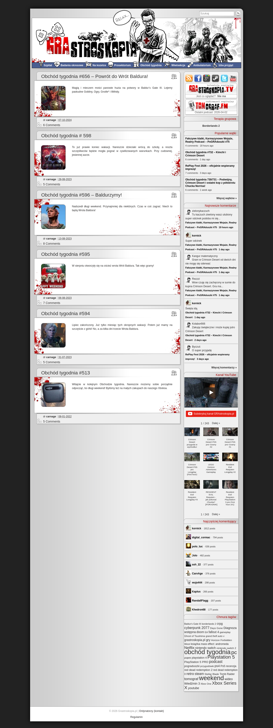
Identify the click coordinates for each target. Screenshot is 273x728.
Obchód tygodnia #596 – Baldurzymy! (81, 195)
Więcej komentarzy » (224, 367)
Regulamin (136, 717)
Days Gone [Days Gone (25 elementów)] (216, 628)
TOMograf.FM (210, 107)
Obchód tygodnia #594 (65, 313)
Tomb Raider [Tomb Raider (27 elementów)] (227, 674)
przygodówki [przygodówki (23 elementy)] (207, 666)
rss (189, 78)
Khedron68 (199, 609)
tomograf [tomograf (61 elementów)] (191, 679)
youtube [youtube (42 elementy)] (193, 688)
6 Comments (51, 125)
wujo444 (197, 582)
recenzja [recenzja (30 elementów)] (231, 666)
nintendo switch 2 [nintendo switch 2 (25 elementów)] (226, 648)
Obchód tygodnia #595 (65, 254)
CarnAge (197, 573)
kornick (196, 235)
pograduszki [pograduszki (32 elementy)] (192, 666)
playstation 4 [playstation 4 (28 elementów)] (199, 657)
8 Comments (51, 243)
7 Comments (51, 303)
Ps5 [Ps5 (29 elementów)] (223, 666)
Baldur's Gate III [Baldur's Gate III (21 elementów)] (192, 624)
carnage (51, 120)
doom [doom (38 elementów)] (200, 632)
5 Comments (51, 184)
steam (216, 78)
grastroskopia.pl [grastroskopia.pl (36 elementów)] (194, 640)
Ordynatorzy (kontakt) (151, 711)
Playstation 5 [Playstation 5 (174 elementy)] (221, 657)
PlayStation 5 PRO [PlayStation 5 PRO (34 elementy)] (196, 662)
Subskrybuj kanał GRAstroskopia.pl (211, 414)
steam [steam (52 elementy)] (199, 674)
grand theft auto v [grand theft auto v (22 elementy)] (215, 636)
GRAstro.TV (211, 91)
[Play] (211, 392)
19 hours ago (226, 227)
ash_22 (196, 564)
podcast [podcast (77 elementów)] (215, 661)
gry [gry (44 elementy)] (208, 640)
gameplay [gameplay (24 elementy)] (225, 632)
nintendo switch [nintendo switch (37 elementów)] (205, 648)
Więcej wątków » (226, 198)
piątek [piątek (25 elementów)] (187, 657)
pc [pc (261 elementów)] (234, 652)
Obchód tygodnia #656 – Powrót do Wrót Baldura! (94, 76)
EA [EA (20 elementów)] (206, 632)
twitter (224, 78)
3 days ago (203, 359)
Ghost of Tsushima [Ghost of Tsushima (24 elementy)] (194, 636)
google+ (207, 78)
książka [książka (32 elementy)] (195, 644)
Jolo (194, 555)
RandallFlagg (200, 600)
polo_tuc (197, 546)
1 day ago (224, 249)
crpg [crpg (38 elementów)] (220, 623)
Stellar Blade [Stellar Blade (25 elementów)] (212, 674)
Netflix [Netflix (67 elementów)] (189, 648)
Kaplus (196, 591)
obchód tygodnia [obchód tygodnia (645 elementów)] (207, 651)
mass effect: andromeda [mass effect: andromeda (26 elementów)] (215, 644)
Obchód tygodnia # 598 (66, 135)
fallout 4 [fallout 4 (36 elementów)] (214, 632)
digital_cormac (201, 537)
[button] (216, 423)
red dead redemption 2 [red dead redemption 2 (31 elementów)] (198, 670)
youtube (233, 78)
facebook (198, 78)
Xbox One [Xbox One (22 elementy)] (206, 683)
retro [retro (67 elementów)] (190, 674)
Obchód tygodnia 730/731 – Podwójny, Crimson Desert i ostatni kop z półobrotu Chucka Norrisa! (210, 183)
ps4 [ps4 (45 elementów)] (217, 666)
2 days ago (200, 340)
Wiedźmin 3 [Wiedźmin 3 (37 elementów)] (192, 683)
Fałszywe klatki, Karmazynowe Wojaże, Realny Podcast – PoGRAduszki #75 (209, 140)
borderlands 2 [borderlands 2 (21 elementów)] (209, 624)
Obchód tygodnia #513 (65, 372)
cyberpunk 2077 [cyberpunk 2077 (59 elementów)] (197, 628)
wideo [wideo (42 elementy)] (229, 679)
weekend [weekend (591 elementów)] (211, 678)
